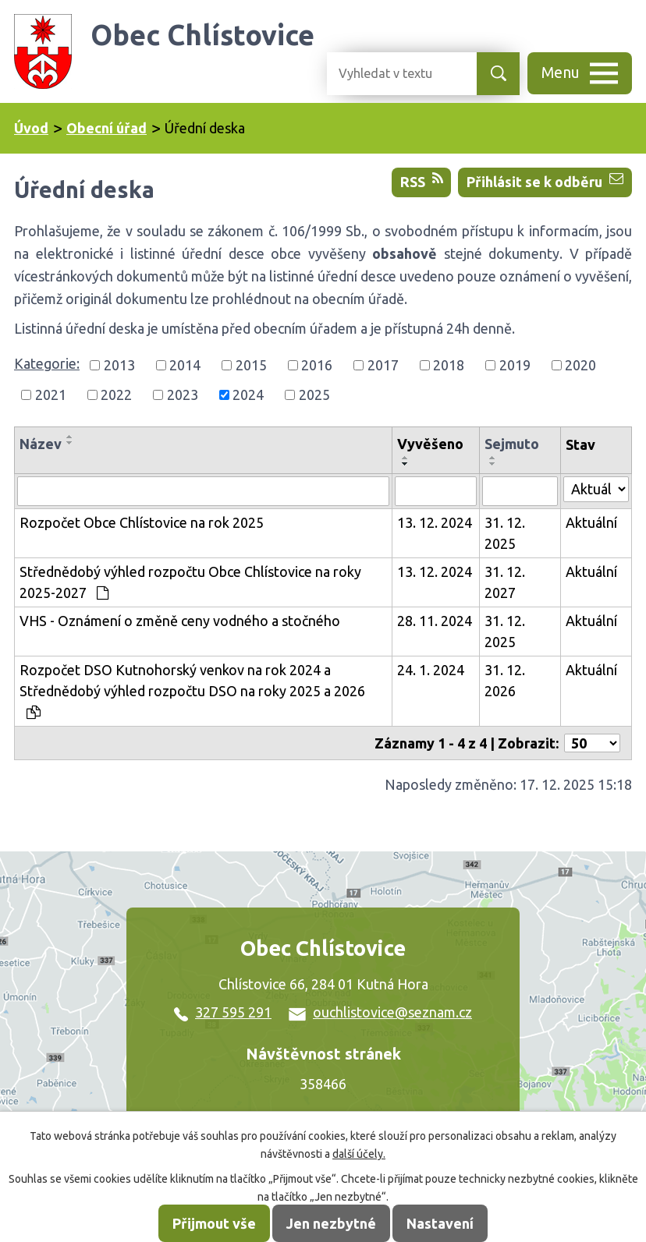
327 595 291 (223, 1012)
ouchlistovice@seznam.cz (380, 1012)
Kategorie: (47, 363)
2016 (316, 365)
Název (41, 443)
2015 (251, 365)
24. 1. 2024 (430, 670)
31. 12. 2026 (504, 680)
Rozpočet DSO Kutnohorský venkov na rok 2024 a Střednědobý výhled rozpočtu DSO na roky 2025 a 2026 (192, 691)
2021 (50, 394)
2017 (383, 365)
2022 (116, 394)
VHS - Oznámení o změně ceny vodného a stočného (180, 620)
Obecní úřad (106, 128)
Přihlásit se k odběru (545, 180)
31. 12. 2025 (504, 533)
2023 (182, 394)
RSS (421, 180)
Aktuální (591, 522)
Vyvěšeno (430, 443)
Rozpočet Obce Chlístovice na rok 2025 (142, 522)
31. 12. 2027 (504, 582)
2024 (248, 394)
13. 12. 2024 (434, 522)
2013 (119, 365)
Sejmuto (511, 443)
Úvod (31, 128)
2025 (314, 394)
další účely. (358, 1154)
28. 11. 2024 (434, 620)
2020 (580, 365)
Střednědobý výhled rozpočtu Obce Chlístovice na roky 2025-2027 (190, 582)
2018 (448, 365)
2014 (185, 365)
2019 (515, 365)
